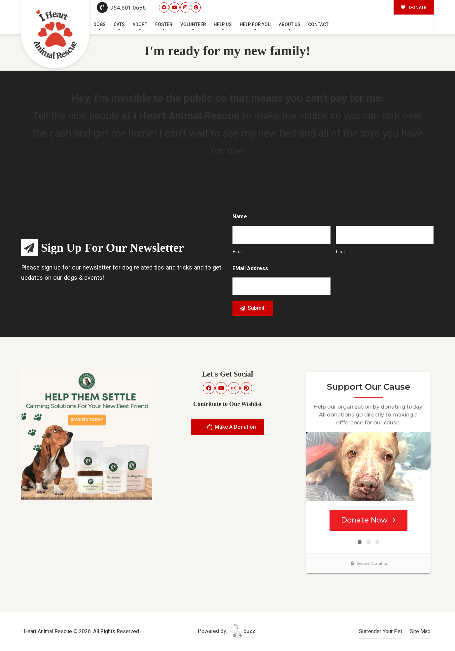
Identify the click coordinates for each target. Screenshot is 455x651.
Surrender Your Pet (380, 631)
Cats (119, 24)
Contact (318, 24)
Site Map (420, 631)
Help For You (255, 24)
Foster (163, 24)
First (237, 251)
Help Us (223, 24)
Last (340, 251)
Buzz (242, 631)
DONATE (413, 7)
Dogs (99, 24)
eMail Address (250, 268)
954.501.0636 (121, 7)
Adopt (139, 24)
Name (239, 216)
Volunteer (193, 24)
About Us (289, 24)
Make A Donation (231, 428)
